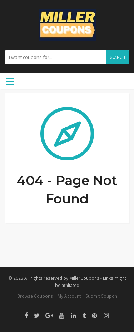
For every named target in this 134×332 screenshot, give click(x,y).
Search (117, 57)
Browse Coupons (35, 296)
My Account (69, 296)
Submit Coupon (101, 296)
